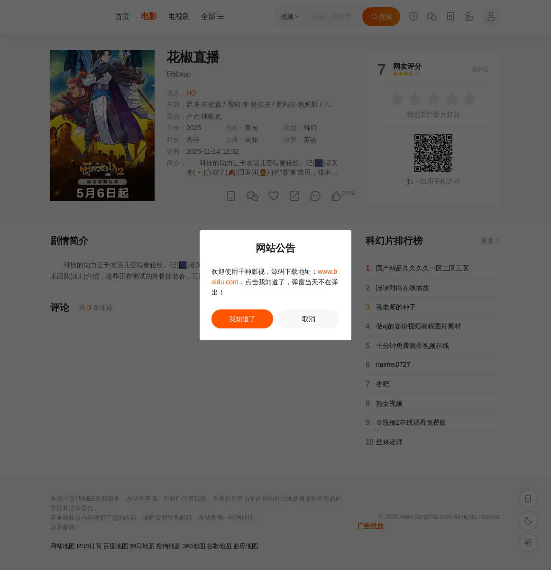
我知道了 (242, 319)
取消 (308, 319)
